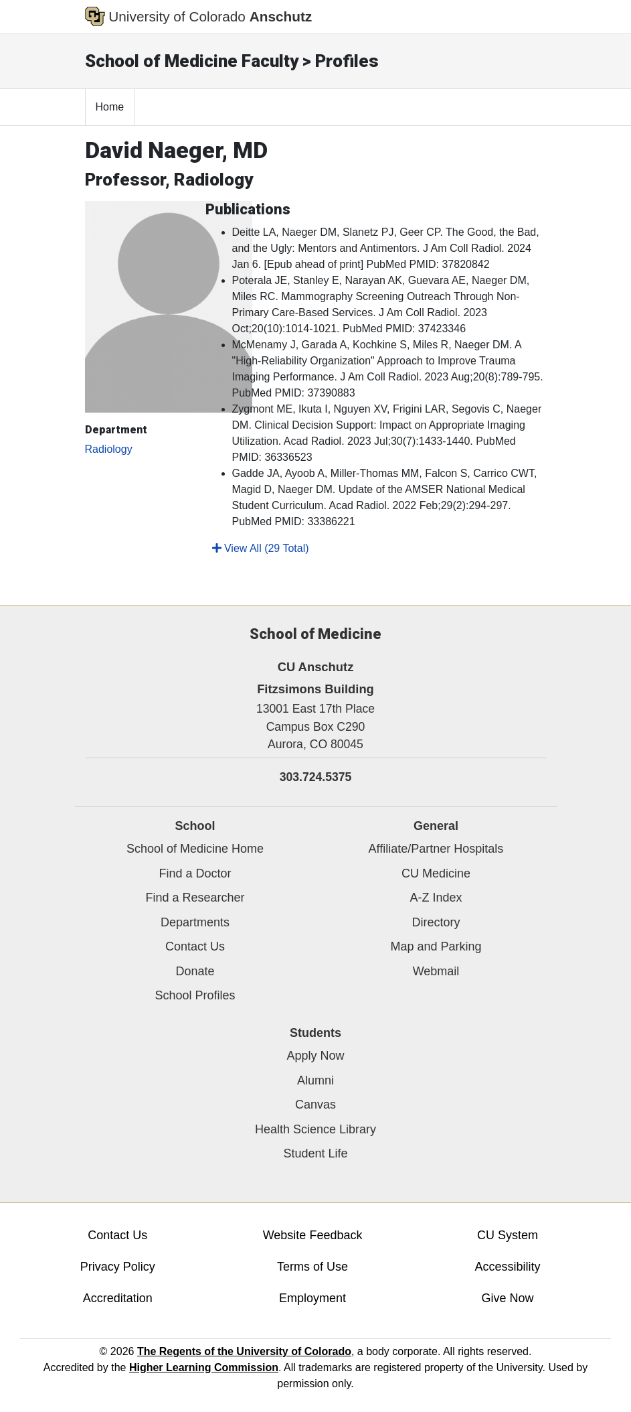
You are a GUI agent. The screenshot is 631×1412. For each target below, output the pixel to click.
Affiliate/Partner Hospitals (436, 848)
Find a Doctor (195, 873)
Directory (436, 922)
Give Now (507, 1298)
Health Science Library (315, 1129)
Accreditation (118, 1298)
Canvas (315, 1104)
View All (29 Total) (260, 548)
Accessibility (507, 1266)
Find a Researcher (194, 897)
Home (110, 107)
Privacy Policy (117, 1266)
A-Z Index (436, 897)
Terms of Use (312, 1266)
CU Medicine (435, 873)
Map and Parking (435, 946)
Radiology (108, 449)
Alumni (315, 1080)
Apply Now (315, 1055)
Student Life (315, 1153)
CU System (507, 1235)
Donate (194, 971)
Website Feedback (313, 1235)
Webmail (436, 971)
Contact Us (195, 946)
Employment (312, 1298)
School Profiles (195, 995)
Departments (195, 922)
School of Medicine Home (195, 848)
